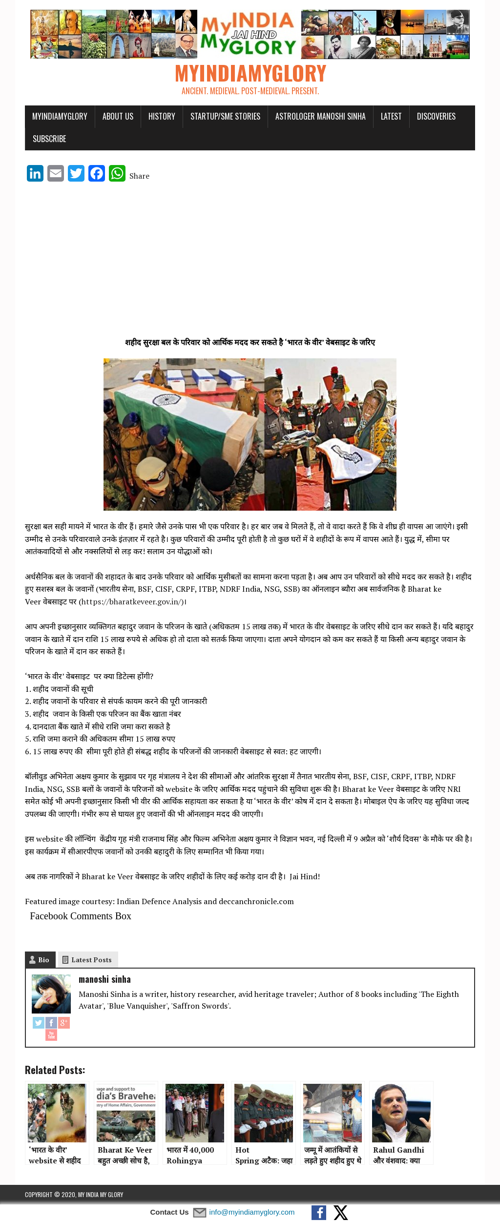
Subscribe (49, 139)
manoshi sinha (105, 979)
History (161, 116)
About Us (118, 116)
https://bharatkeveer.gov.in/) (133, 601)
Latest (391, 116)
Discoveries (436, 116)
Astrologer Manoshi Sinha (320, 116)
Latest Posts (92, 959)
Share (139, 175)
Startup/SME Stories (225, 116)
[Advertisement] (250, 263)
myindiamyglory (59, 116)
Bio (44, 959)
